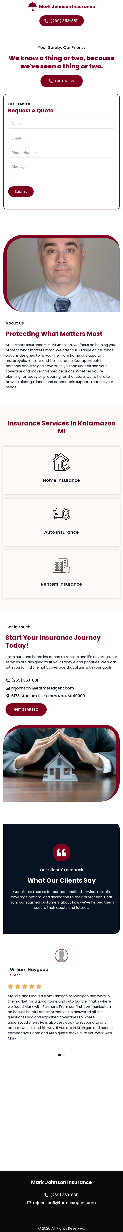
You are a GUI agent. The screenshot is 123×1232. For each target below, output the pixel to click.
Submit (21, 191)
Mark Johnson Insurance (67, 7)
